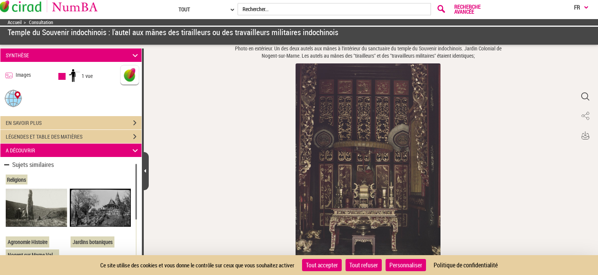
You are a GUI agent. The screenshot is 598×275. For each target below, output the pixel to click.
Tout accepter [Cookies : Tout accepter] (322, 265)
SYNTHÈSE (73, 55)
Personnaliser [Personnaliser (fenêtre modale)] (405, 265)
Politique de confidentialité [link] (466, 265)
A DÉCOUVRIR (73, 150)
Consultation (41, 22)
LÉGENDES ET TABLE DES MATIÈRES (73, 136)
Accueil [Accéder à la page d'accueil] (15, 22)
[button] (13, 98)
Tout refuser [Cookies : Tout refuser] (363, 265)
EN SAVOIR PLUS (73, 123)
